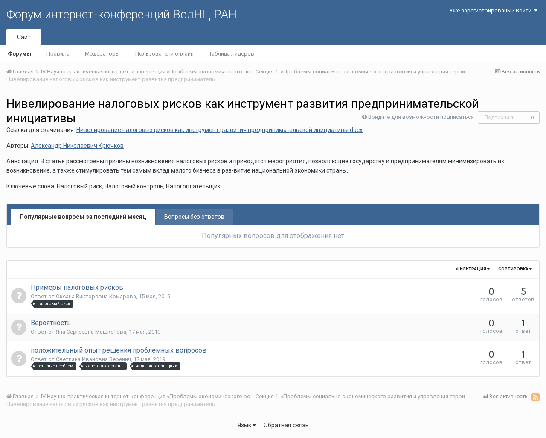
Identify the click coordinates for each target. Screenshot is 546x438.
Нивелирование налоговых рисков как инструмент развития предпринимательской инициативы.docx (219, 129)
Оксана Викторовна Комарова (96, 296)
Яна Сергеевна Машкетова (91, 332)
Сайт (24, 37)
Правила (58, 53)
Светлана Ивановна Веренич (93, 359)
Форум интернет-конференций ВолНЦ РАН (121, 14)
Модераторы (102, 53)
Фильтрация (473, 269)
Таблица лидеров (231, 53)
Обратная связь (286, 425)
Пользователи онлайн (164, 53)
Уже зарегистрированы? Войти (493, 10)
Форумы (19, 53)
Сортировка (515, 269)
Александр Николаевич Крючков (77, 145)
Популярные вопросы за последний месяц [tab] (83, 216)
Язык (247, 425)
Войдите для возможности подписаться (421, 117)
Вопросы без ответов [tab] (194, 216)
